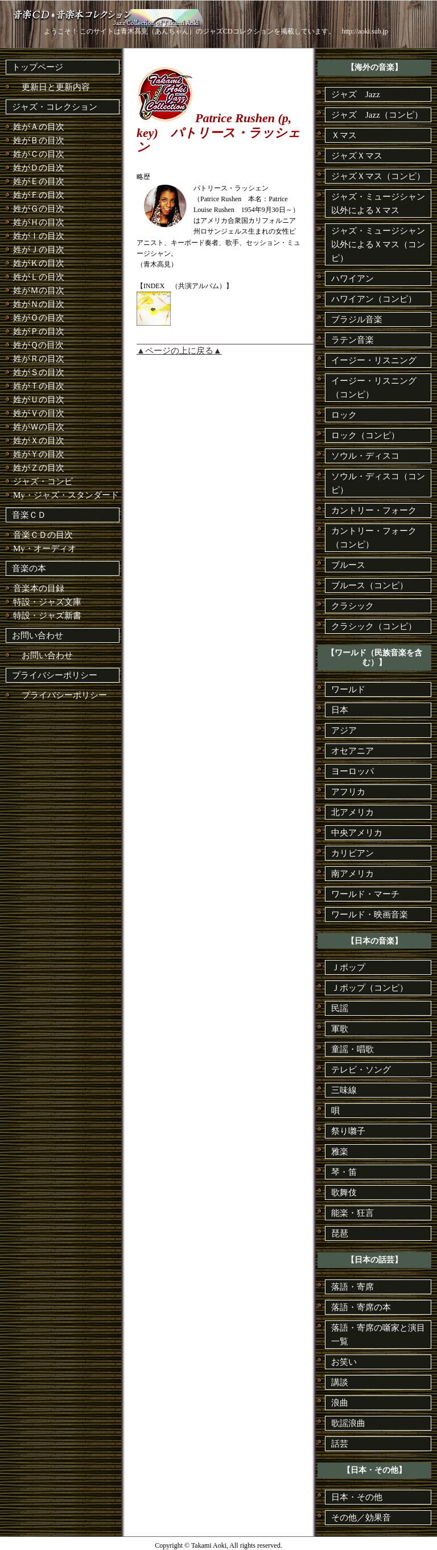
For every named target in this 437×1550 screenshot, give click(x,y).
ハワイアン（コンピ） (374, 299)
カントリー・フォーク (374, 510)
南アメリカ (352, 873)
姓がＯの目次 (38, 317)
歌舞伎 (344, 1192)
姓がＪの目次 (38, 249)
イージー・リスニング (374, 360)
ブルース (348, 565)
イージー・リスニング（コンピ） (374, 387)
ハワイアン (352, 278)
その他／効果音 (361, 1517)
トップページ (37, 67)
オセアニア (352, 750)
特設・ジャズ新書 (47, 615)
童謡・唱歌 (352, 1049)
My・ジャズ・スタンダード (66, 495)
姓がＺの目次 (38, 467)
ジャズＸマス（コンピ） (378, 176)
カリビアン (352, 853)
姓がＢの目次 (38, 140)
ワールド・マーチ (365, 894)
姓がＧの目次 (38, 208)
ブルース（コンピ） (369, 585)
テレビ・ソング (361, 1069)
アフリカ (348, 791)
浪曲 (339, 1402)
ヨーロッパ (352, 771)
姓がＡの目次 (38, 126)
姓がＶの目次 (38, 413)
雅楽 (339, 1151)
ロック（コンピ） (365, 435)
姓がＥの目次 (38, 181)
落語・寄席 (352, 1286)
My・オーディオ (44, 548)
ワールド (348, 689)
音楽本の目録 (38, 588)
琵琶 (339, 1233)
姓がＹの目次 (38, 454)
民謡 (339, 1008)
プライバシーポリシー (54, 675)
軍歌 (339, 1028)
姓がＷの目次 (38, 426)
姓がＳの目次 (38, 372)
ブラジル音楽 (356, 319)
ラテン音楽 (352, 339)
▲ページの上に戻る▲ (179, 350)
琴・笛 (344, 1172)
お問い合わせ (37, 635)
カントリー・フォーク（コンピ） (374, 537)
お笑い (344, 1361)
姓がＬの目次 (38, 276)
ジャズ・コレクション (54, 106)
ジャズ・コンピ (43, 481)
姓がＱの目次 (38, 345)
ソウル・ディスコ (365, 455)
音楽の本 (29, 568)
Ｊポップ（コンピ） (369, 987)
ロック (344, 414)
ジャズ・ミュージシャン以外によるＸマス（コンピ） (378, 244)
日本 (339, 709)
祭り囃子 (348, 1131)
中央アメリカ (356, 832)
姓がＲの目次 (38, 358)
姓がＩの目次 (38, 235)
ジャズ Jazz (355, 94)
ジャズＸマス (356, 155)
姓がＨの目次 (38, 222)
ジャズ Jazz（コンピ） (377, 114)
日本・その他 (356, 1497)
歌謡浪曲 (348, 1423)
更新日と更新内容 (51, 87)
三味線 (344, 1090)
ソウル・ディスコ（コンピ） (378, 483)
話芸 (339, 1443)
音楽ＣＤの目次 (43, 534)
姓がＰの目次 (38, 331)
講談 (339, 1382)
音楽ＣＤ (29, 515)
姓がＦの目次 (38, 195)
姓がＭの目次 (38, 290)
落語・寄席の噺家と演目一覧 (378, 1334)
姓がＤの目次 (38, 167)
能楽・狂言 (352, 1212)
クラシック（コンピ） (374, 626)
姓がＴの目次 (38, 385)
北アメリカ (352, 812)
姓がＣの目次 (38, 154)
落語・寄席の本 (361, 1307)
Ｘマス (344, 135)
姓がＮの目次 (38, 304)
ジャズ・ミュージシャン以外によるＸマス (378, 203)
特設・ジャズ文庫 (47, 601)
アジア (344, 730)
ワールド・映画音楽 (369, 914)
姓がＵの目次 (38, 399)
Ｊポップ (348, 967)
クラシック (352, 605)
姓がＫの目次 (38, 263)
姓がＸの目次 (38, 440)
